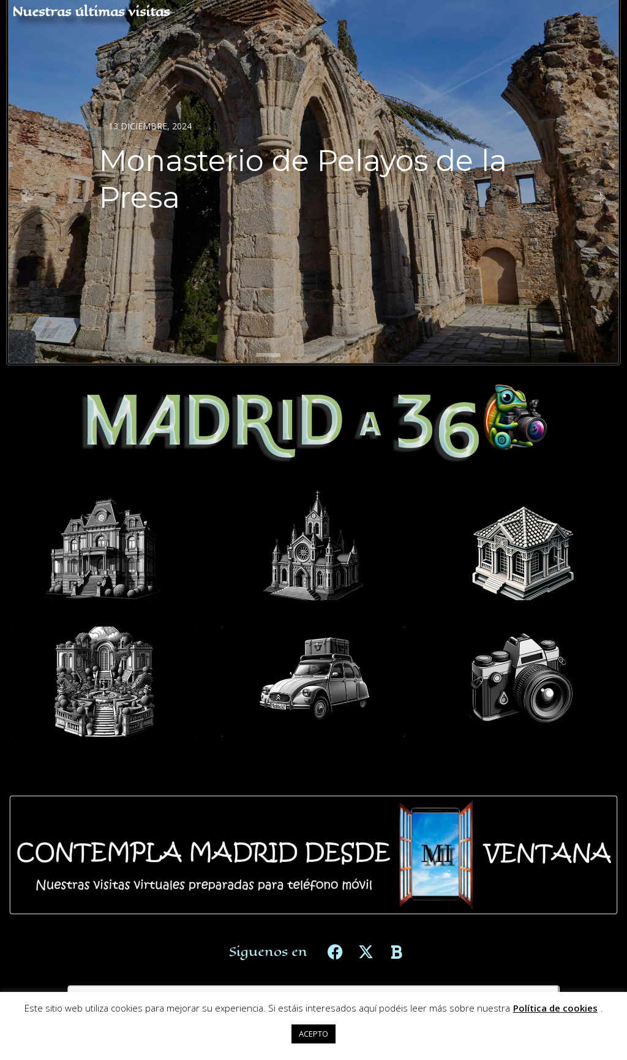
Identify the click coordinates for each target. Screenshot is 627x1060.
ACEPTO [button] (313, 1033)
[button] (27, 197)
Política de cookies (555, 1008)
